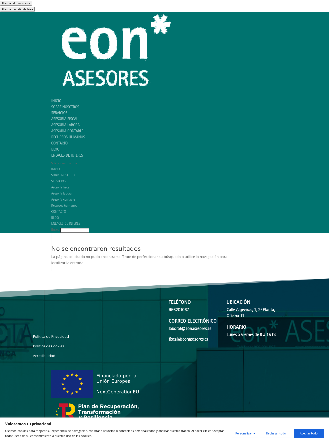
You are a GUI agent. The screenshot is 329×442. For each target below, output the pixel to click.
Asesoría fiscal (64, 119)
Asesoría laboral (66, 126)
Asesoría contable (67, 132)
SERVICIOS (58, 181)
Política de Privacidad (51, 336)
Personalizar (243, 433)
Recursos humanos (68, 138)
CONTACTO (59, 144)
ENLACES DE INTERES (67, 156)
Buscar (55, 230)
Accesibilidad (44, 355)
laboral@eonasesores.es (190, 329)
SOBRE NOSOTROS (63, 175)
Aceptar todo (309, 433)
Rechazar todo (276, 433)
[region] (164, 430)
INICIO (55, 169)
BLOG (55, 218)
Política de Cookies (48, 346)
